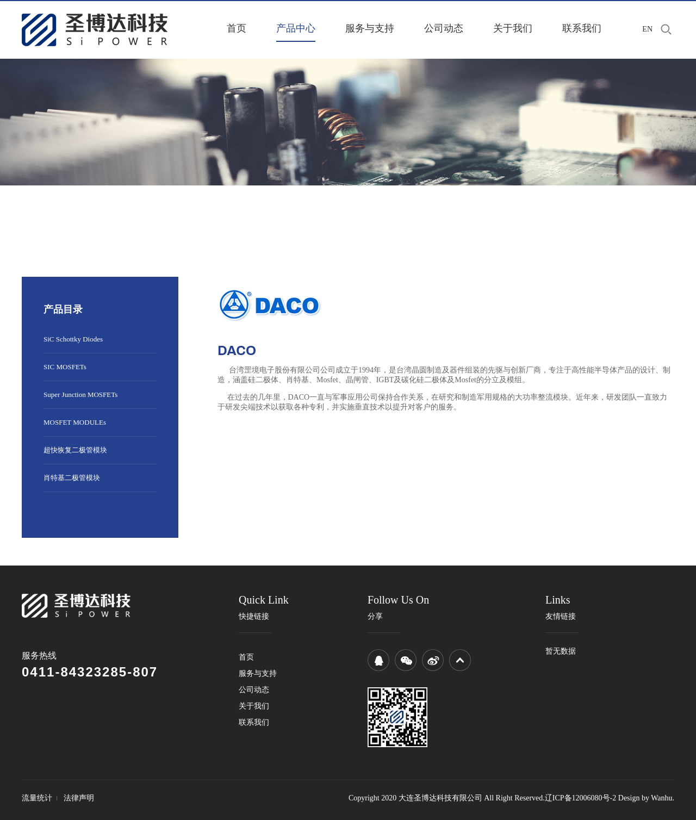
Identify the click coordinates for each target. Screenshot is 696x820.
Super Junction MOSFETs (80, 394)
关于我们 (512, 28)
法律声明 (79, 798)
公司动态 (443, 28)
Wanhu (661, 798)
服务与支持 (369, 28)
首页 (236, 28)
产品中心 (295, 28)
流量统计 (37, 798)
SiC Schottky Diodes (73, 339)
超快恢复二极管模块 (75, 450)
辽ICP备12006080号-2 (580, 798)
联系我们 (581, 28)
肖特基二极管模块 (72, 478)
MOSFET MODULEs (75, 422)
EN (647, 29)
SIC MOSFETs (65, 367)
